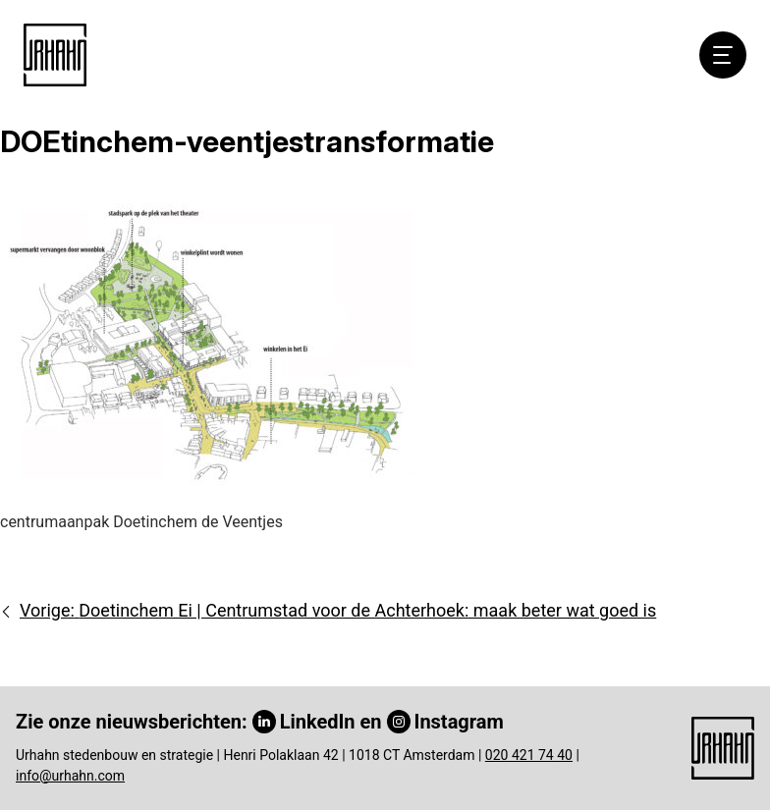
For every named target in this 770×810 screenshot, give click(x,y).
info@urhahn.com (70, 775)
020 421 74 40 (529, 755)
